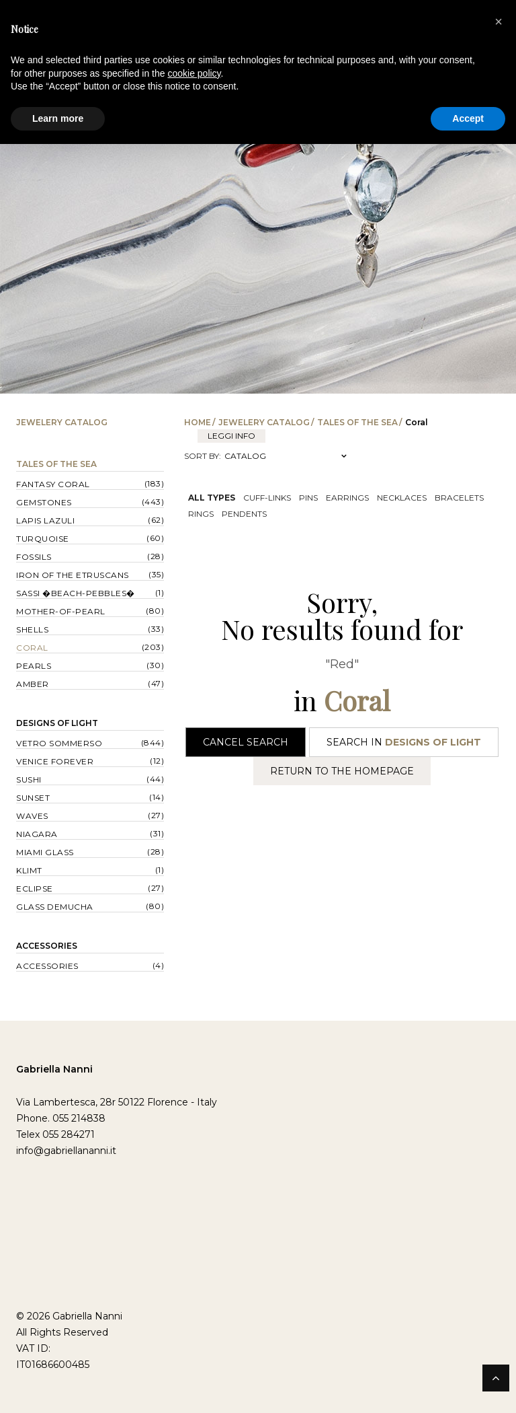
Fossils (34, 557)
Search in (404, 742)
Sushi (29, 779)
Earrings (347, 498)
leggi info (231, 436)
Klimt (29, 870)
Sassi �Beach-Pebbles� (75, 593)
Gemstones (44, 502)
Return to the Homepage (342, 771)
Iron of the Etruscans (72, 575)
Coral (32, 648)
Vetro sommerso (59, 743)
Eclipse (34, 888)
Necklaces (402, 498)
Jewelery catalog (264, 422)
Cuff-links (267, 498)
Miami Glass (45, 852)
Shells (32, 629)
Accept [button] (468, 118)
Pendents (244, 514)
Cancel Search (245, 742)
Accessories (46, 946)
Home (197, 422)
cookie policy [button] (193, 73)
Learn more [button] (57, 118)
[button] (498, 21)
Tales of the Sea (357, 422)
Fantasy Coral (53, 484)
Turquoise (42, 539)
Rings (201, 514)
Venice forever (54, 761)
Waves (32, 816)
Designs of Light (57, 723)
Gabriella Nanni (54, 1069)
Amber (32, 684)
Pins (308, 498)
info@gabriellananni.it (66, 1151)
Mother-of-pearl (60, 611)
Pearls (33, 666)
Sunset (33, 798)
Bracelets (459, 498)
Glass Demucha (54, 907)
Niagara (37, 834)
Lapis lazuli (45, 520)
